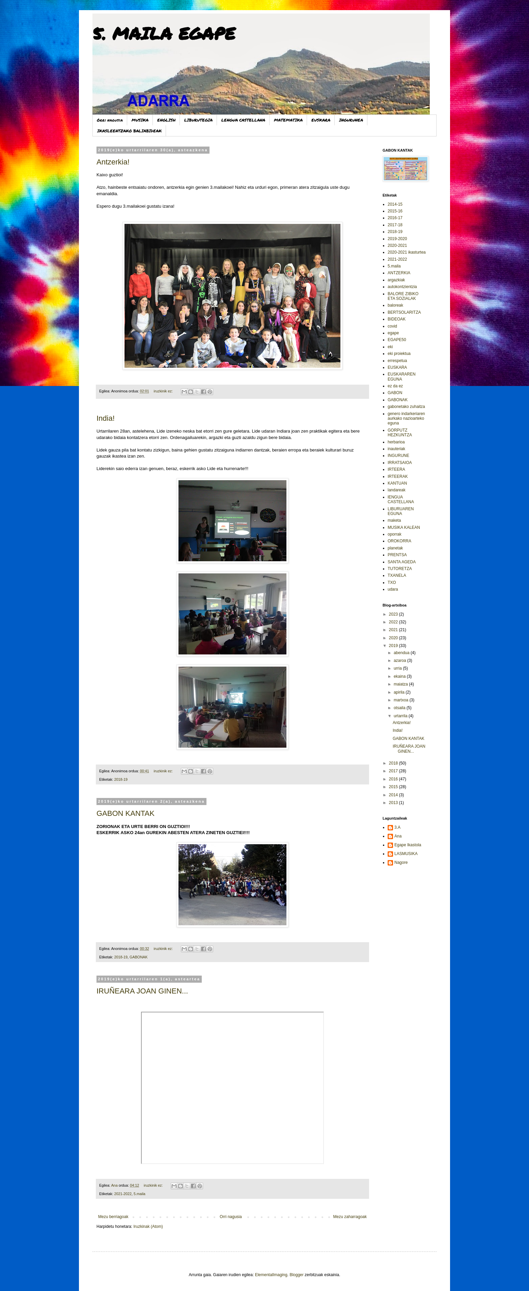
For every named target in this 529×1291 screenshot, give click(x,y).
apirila (400, 692)
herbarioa (396, 442)
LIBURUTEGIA (198, 120)
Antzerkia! (113, 162)
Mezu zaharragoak (350, 1216)
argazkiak (396, 280)
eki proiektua (399, 353)
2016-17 (395, 217)
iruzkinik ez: (164, 391)
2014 (394, 795)
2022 (394, 622)
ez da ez (395, 386)
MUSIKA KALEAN (404, 527)
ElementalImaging (271, 1274)
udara (393, 589)
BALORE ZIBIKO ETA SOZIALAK (403, 296)
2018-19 (121, 779)
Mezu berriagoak (113, 1216)
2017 (394, 771)
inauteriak (396, 448)
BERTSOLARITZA (404, 312)
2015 (394, 786)
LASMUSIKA (406, 853)
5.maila (139, 1194)
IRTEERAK (398, 476)
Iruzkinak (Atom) (148, 1226)
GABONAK (138, 957)
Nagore (401, 862)
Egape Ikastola (407, 845)
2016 (394, 779)
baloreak (395, 305)
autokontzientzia (402, 286)
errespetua (397, 360)
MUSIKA (140, 120)
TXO (392, 582)
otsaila (400, 707)
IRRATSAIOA (400, 462)
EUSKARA (320, 120)
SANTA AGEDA (402, 562)
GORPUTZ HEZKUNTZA (400, 432)
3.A (397, 827)
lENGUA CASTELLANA (401, 499)
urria (398, 668)
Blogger (296, 1274)
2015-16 (395, 211)
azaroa (400, 660)
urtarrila (401, 716)
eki (390, 346)
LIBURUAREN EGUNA (401, 511)
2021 (394, 629)
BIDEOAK (397, 319)
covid (392, 326)
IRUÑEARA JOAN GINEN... (142, 991)
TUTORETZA (400, 568)
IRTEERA (396, 469)
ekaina (400, 676)
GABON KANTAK (125, 813)
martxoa (402, 700)
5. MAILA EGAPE (163, 33)
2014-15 (395, 204)
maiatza (401, 684)
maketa (394, 520)
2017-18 (395, 225)
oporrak (394, 534)
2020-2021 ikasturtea (407, 252)
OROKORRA (399, 541)
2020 (394, 638)
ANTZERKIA (399, 272)
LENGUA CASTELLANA (243, 120)
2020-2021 (397, 245)
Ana (397, 836)
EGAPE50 (397, 339)
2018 (394, 763)
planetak (395, 548)
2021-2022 (123, 1194)
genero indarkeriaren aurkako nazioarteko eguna (406, 418)
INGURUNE (398, 455)
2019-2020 (397, 238)
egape (393, 333)
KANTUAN (397, 483)
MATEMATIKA (288, 120)
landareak (397, 490)
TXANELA (397, 575)
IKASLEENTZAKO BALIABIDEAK (129, 131)
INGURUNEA (351, 120)
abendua (402, 652)
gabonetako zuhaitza (406, 406)
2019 (394, 645)
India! (105, 418)
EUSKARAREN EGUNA (402, 376)
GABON (395, 392)
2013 (394, 802)
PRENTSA (397, 554)
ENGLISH (166, 120)
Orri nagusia (110, 120)
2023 (394, 614)
